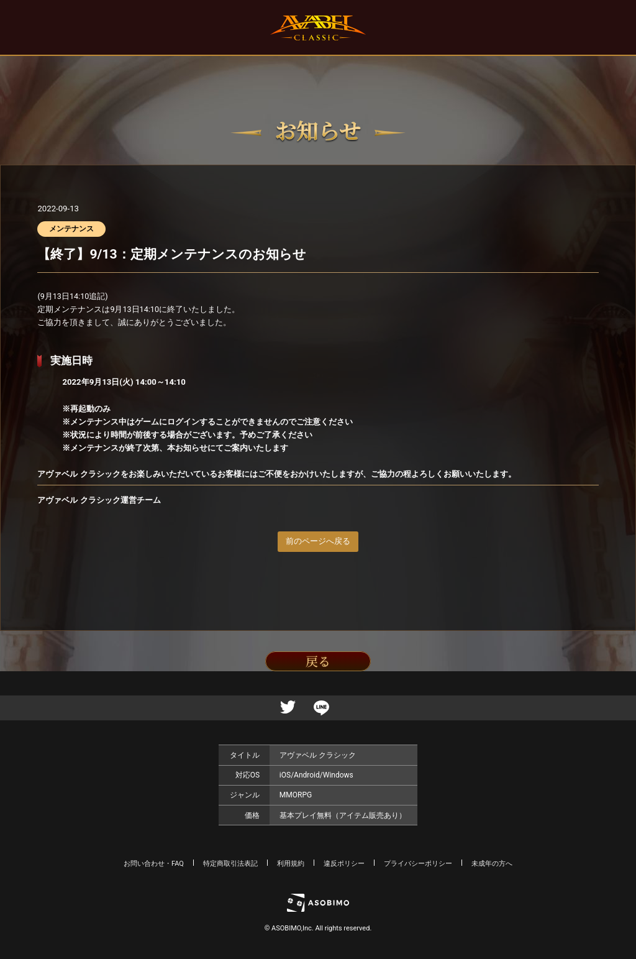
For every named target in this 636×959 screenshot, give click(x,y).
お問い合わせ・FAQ (154, 864)
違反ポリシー (344, 864)
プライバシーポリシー (418, 864)
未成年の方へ (491, 864)
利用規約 (290, 864)
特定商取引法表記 (230, 864)
